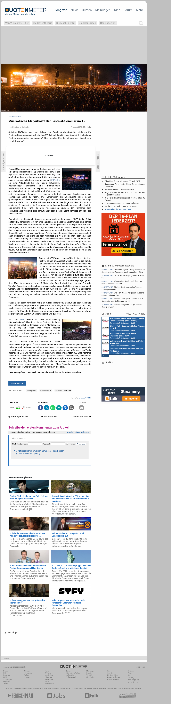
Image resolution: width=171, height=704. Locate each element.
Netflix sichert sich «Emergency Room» (121, 206)
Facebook (6, 681)
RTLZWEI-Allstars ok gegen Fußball (119, 189)
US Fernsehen (47, 688)
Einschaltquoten (65, 688)
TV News (56, 688)
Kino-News (110, 673)
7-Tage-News (7, 679)
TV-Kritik (89, 675)
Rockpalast (31, 390)
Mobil (5, 677)
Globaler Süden (87, 23)
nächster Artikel (82, 416)
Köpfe (47, 681)
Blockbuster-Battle (113, 679)
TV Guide (75, 688)
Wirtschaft (48, 677)
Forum (128, 10)
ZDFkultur (55, 180)
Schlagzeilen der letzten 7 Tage (118, 209)
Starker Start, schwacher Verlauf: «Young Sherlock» (121, 288)
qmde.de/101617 (85, 398)
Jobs (129, 675)
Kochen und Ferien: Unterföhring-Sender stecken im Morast (125, 185)
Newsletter (6, 675)
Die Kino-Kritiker (112, 675)
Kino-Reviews (90, 677)
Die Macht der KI (65, 23)
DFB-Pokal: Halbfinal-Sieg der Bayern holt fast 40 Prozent (125, 198)
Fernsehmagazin (27, 688)
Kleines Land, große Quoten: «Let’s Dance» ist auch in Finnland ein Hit (122, 299)
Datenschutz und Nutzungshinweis (134, 680)
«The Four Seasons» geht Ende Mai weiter (122, 203)
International (49, 679)
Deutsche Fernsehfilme (126, 688)
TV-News (48, 673)
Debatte (88, 673)
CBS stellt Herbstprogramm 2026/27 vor (122, 276)
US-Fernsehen (49, 683)
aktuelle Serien (101, 688)
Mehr (139, 10)
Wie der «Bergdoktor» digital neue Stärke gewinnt (121, 305)
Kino (117, 10)
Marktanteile (70, 675)
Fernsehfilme (91, 688)
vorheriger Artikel (18, 416)
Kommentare (17, 383)
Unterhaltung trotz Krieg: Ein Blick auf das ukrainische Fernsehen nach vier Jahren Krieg (123, 270)
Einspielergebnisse (113, 677)
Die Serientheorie (42, 23)
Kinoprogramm (112, 688)
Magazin (61, 10)
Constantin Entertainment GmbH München (123, 320)
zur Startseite (49, 416)
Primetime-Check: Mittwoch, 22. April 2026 (122, 181)
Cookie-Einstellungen (135, 683)
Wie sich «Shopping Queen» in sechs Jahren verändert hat (122, 294)
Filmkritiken (38, 688)
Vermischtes (49, 675)
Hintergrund (28, 673)
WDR (21, 319)
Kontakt (130, 677)
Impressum (131, 685)
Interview (27, 677)
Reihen (26, 675)
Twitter (5, 683)
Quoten (87, 10)
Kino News (9, 688)
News (75, 10)
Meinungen (103, 10)
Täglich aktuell (71, 677)
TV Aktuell (17, 688)
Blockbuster (82, 688)
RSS (4, 673)
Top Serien (138, 688)
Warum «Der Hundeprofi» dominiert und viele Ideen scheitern (122, 282)
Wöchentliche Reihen (73, 673)
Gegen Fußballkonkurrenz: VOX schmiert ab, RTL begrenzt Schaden (125, 193)
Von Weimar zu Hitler (17, 23)
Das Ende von (107, 23)
